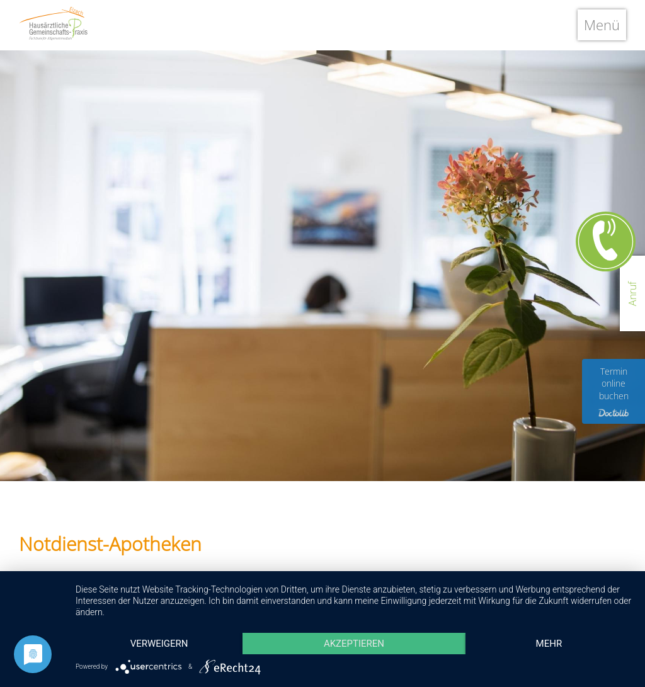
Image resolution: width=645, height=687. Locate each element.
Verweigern (159, 643)
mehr (549, 643)
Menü (602, 24)
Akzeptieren (354, 643)
